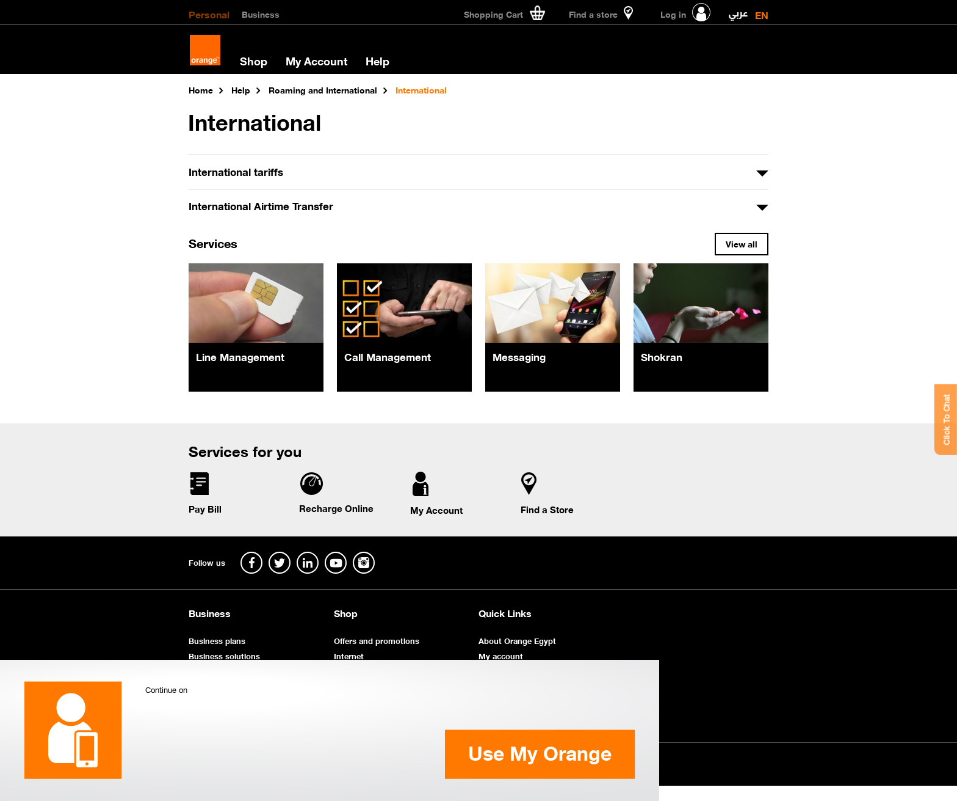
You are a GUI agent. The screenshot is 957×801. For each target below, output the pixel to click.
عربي (738, 10)
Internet (349, 655)
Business (261, 13)
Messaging (519, 356)
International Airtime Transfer (261, 205)
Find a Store (547, 509)
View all (741, 243)
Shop (253, 60)
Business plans (217, 640)
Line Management (240, 356)
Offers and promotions (376, 640)
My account (500, 655)
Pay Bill (205, 508)
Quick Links (505, 613)
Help (377, 60)
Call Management (387, 356)
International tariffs (236, 171)
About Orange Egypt (517, 640)
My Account (316, 60)
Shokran (661, 356)
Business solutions (224, 655)
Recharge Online (336, 507)
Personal (209, 13)
